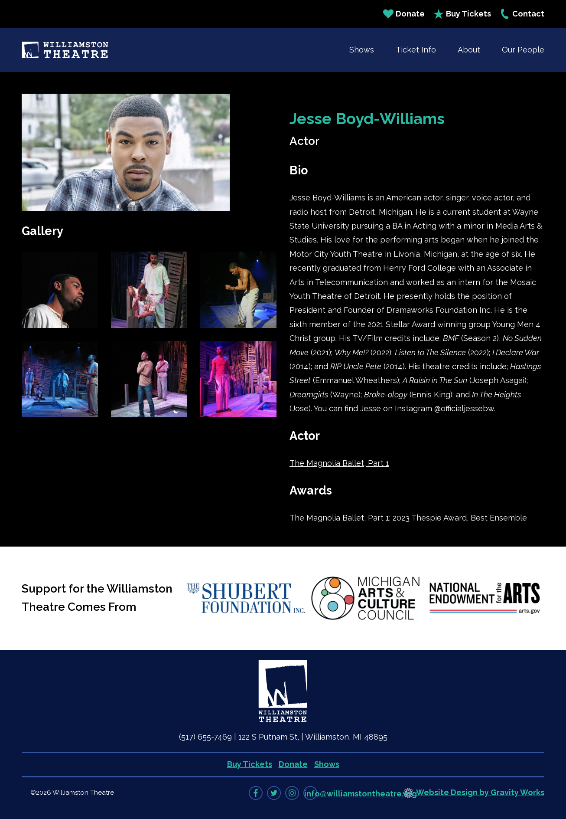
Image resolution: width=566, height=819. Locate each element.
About (469, 49)
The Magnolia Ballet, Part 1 (339, 463)
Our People (523, 49)
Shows (361, 49)
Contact (522, 14)
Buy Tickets (462, 14)
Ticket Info (416, 49)
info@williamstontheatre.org (360, 793)
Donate (404, 14)
